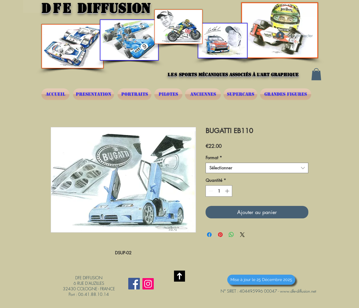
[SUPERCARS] (240, 94)
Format (214, 157)
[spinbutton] (219, 191)
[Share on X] (242, 234)
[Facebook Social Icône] (134, 283)
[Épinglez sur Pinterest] (220, 234)
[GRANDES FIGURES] (285, 94)
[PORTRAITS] (134, 94)
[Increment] (228, 191)
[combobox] (257, 168)
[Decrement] (210, 191)
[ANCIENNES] (203, 94)
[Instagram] (148, 283)
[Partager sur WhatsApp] (231, 234)
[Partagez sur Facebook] (209, 234)
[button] (316, 74)
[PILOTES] (168, 94)
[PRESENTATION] (93, 94)
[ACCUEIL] (55, 94)
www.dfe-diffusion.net (298, 291)
